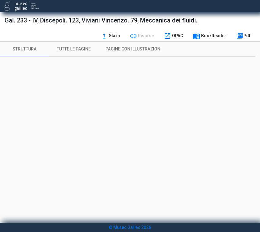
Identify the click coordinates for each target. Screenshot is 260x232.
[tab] (24, 49)
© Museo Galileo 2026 (130, 227)
